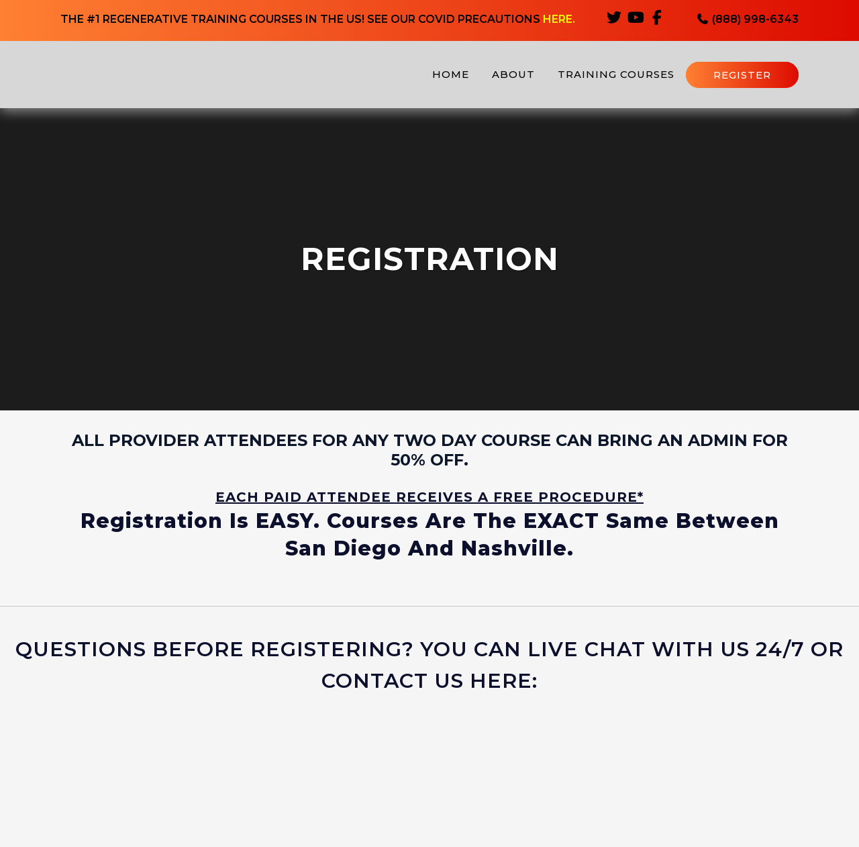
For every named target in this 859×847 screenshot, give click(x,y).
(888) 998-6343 (747, 20)
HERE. (559, 20)
